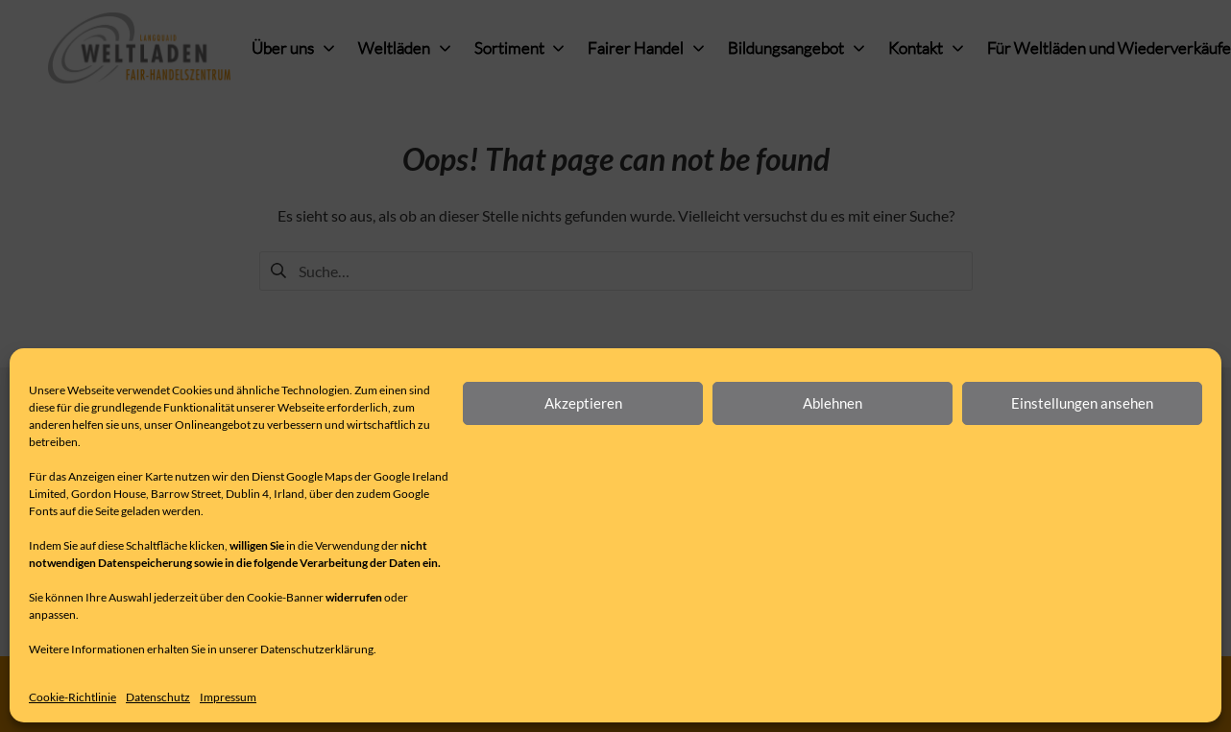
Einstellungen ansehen (1082, 403)
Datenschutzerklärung (317, 649)
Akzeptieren (583, 403)
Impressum (228, 697)
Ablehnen (832, 403)
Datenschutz (158, 697)
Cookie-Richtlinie (72, 697)
